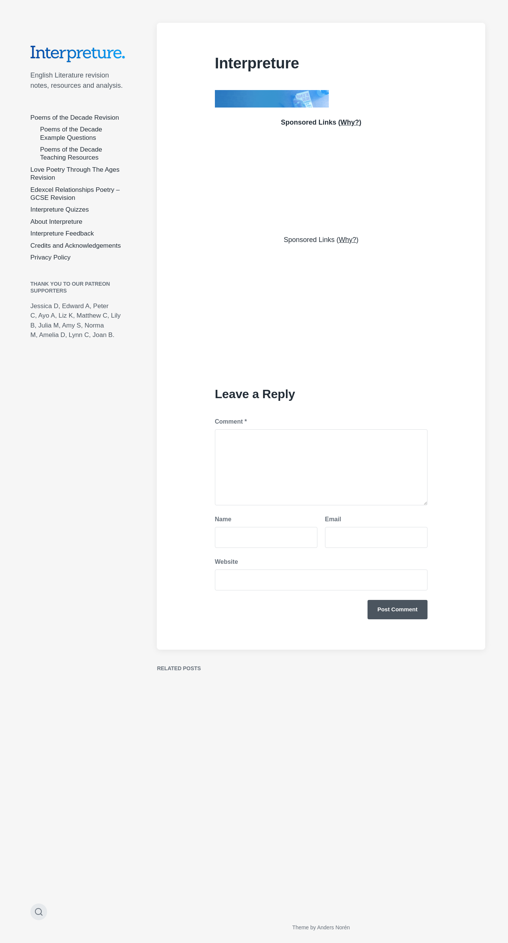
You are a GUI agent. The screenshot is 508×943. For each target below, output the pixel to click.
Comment (231, 421)
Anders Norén (333, 927)
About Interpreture (56, 221)
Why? (350, 122)
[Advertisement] (321, 180)
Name (223, 519)
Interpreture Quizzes (59, 209)
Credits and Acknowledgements (75, 245)
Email (333, 519)
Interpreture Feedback (62, 233)
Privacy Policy (50, 257)
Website (226, 562)
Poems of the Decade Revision (74, 117)
